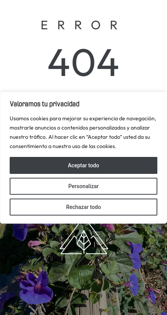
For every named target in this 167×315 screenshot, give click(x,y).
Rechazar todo (83, 207)
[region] (83, 158)
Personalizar (83, 186)
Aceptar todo (83, 165)
